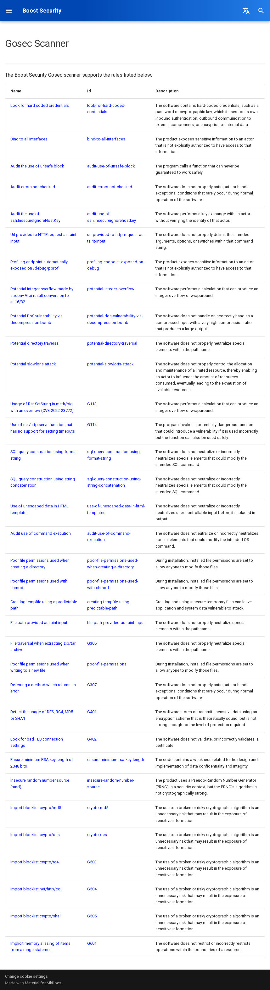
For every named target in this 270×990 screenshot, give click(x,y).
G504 (92, 889)
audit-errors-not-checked (109, 186)
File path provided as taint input (38, 622)
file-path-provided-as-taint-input (116, 622)
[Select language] (246, 10)
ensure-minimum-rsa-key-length (115, 759)
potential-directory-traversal (112, 343)
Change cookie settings (26, 976)
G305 (92, 643)
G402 (92, 739)
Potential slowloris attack (33, 364)
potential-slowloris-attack (110, 364)
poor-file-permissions (107, 664)
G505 (92, 916)
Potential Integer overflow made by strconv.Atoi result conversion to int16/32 (41, 295)
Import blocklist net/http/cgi (35, 889)
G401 (92, 711)
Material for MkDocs (43, 983)
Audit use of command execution (40, 533)
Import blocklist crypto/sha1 (36, 916)
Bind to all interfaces (29, 139)
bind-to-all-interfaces (106, 139)
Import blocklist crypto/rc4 (34, 862)
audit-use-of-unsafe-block (111, 166)
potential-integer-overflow (110, 289)
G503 (92, 862)
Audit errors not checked (32, 186)
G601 (92, 943)
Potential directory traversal (34, 343)
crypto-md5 (97, 807)
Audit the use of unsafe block (37, 166)
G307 (92, 684)
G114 (92, 424)
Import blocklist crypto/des (35, 834)
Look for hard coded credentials (39, 105)
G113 (92, 404)
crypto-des (97, 834)
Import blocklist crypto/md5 (35, 807)
